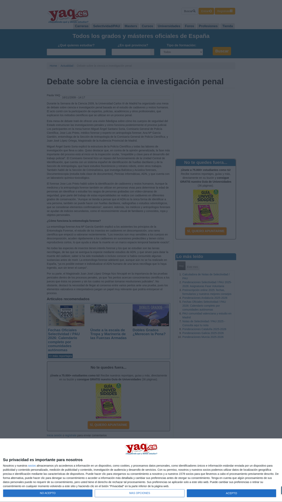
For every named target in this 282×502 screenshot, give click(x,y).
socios (32, 465)
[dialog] (141, 470)
